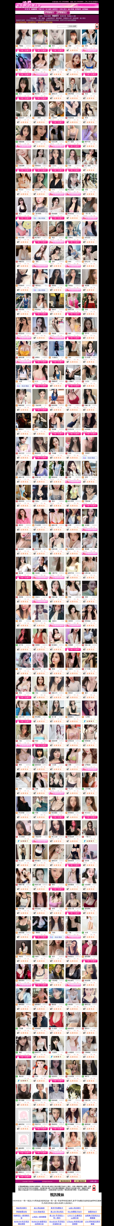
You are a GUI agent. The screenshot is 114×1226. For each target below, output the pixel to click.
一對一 (62, 357)
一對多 (46, 213)
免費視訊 (28, 46)
